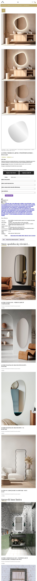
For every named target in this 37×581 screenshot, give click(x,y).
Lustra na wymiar (21, 206)
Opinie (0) (22, 239)
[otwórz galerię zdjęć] (3, 11)
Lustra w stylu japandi (20, 210)
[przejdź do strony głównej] (2, 2)
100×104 (26, 235)
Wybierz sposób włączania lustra (7, 183)
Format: (6, 177)
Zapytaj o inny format (11, 172)
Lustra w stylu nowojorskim (20, 211)
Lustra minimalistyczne (6, 206)
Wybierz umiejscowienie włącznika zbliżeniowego (10, 187)
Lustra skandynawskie (11, 210)
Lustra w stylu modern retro (9, 211)
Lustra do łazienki (28, 203)
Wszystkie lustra (4, 214)
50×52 (12, 235)
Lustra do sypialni (23, 204)
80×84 (20, 235)
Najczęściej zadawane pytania (12, 239)
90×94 (23, 235)
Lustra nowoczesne (5, 207)
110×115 (30, 235)
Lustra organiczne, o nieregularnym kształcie (24, 149)
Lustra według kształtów (13, 149)
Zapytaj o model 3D (26, 172)
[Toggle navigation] (18, 2)
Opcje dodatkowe (4, 191)
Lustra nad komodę (29, 206)
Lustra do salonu (16, 204)
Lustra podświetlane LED (16, 208)
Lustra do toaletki (31, 204)
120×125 (33, 235)
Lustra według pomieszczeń (11, 212)
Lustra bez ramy (8, 203)
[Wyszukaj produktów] (32, 2)
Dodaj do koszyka (9, 195)
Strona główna (3, 149)
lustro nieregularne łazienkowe (16, 214)
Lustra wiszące (29, 212)
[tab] (4, 239)
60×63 (14, 235)
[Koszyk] (34, 2)
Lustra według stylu (21, 212)
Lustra (7, 149)
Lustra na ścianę (14, 206)
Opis (4, 239)
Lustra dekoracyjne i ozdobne (18, 203)
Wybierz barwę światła (5, 179)
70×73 (17, 235)
